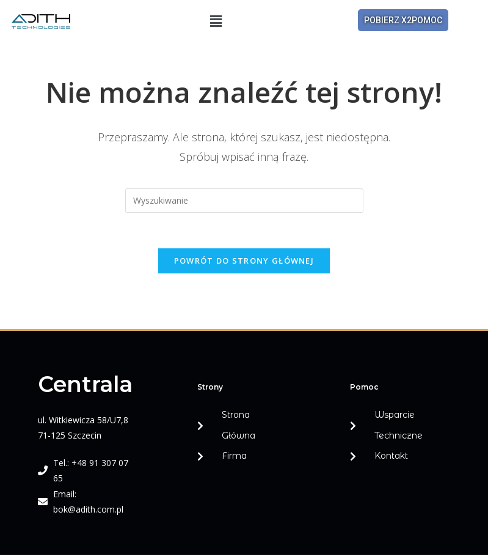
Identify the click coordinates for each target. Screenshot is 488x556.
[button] (216, 20)
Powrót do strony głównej (244, 262)
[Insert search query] (244, 200)
